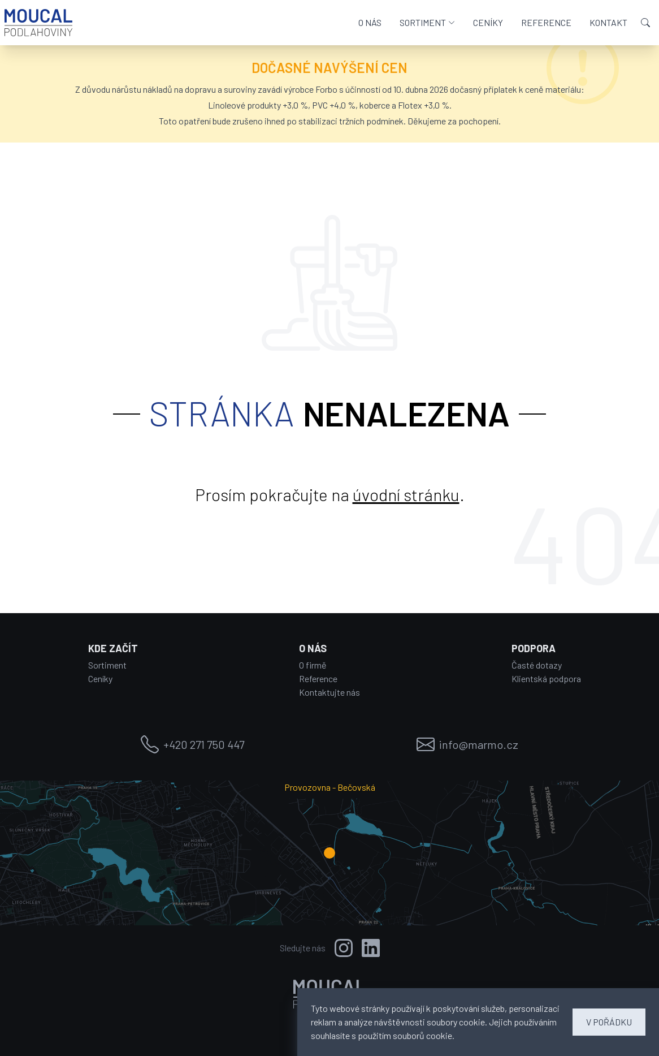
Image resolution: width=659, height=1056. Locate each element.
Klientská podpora (546, 678)
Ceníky (100, 678)
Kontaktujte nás (329, 692)
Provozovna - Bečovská (329, 787)
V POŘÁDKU (609, 1021)
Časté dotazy (536, 665)
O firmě (313, 665)
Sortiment (107, 665)
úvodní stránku (406, 494)
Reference (318, 678)
